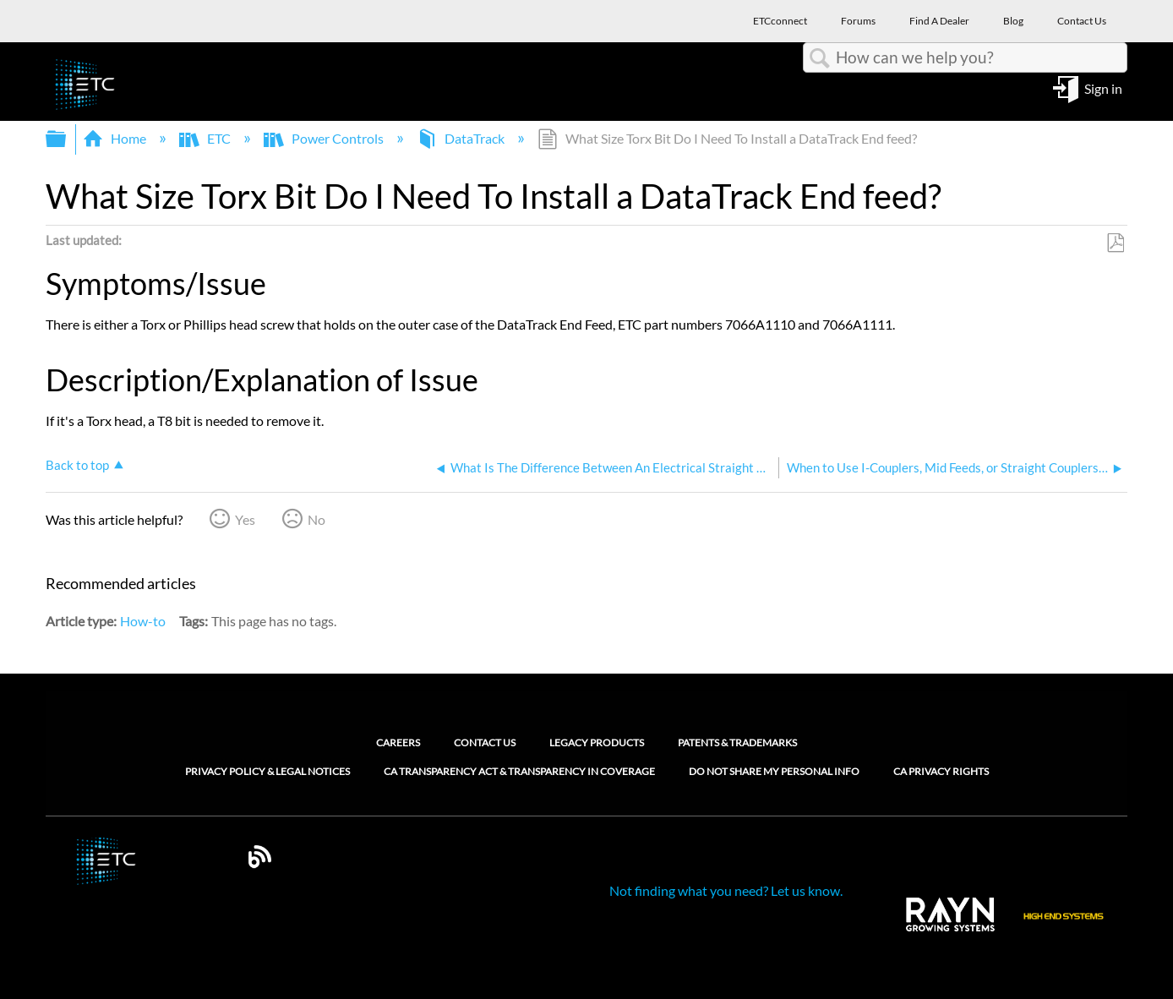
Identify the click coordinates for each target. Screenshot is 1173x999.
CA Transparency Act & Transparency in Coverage (519, 772)
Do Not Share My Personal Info (774, 772)
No (316, 519)
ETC (206, 138)
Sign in (1103, 87)
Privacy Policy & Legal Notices (267, 772)
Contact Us (485, 742)
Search (820, 58)
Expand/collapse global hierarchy (67, 139)
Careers (398, 742)
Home (116, 138)
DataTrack (462, 138)
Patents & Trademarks (737, 742)
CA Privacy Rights (941, 772)
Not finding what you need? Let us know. (726, 890)
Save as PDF (1115, 243)
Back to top (77, 464)
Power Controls (325, 138)
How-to (143, 621)
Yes (245, 519)
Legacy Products (596, 742)
